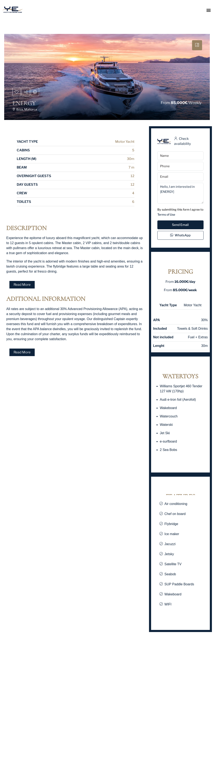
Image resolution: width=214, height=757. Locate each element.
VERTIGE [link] (85, 733)
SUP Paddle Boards (179, 584)
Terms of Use (166, 214)
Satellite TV (173, 564)
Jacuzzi (170, 544)
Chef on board (175, 514)
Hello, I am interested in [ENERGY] (180, 193)
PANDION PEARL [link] (163, 733)
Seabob (170, 574)
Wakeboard (172, 594)
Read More (22, 285)
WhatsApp (180, 235)
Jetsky (169, 554)
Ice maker (171, 534)
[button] (208, 10)
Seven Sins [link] (15, 733)
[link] (35, 687)
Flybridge (171, 524)
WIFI (168, 604)
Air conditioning (175, 504)
